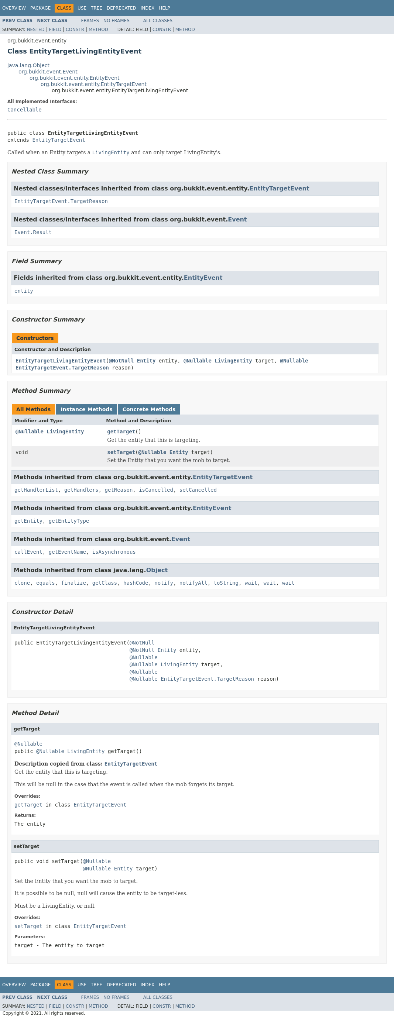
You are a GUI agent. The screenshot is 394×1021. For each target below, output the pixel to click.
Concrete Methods (149, 409)
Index (148, 8)
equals (45, 583)
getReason (119, 490)
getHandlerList (36, 490)
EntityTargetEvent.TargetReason (61, 201)
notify (163, 583)
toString (226, 583)
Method (98, 29)
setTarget (121, 452)
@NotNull (121, 361)
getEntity (28, 521)
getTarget (121, 431)
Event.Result (33, 232)
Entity (146, 361)
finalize (73, 583)
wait (251, 583)
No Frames (116, 20)
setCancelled (198, 490)
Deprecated (121, 8)
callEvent (28, 552)
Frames (90, 20)
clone (22, 583)
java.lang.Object (28, 65)
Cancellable (24, 110)
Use (82, 8)
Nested (35, 29)
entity (23, 291)
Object (157, 570)
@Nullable (198, 361)
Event (237, 219)
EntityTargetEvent (58, 140)
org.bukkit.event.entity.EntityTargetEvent (94, 84)
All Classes (157, 20)
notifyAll (193, 583)
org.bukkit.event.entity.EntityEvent (75, 78)
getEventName (67, 552)
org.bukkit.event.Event (48, 72)
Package (40, 8)
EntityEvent (203, 277)
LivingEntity (233, 361)
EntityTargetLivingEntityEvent (61, 361)
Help (164, 8)
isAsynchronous (114, 552)
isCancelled (156, 490)
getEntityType (69, 521)
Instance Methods (86, 409)
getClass (104, 583)
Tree (96, 8)
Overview (14, 8)
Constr (75, 29)
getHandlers (81, 490)
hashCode (135, 583)
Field (55, 29)
